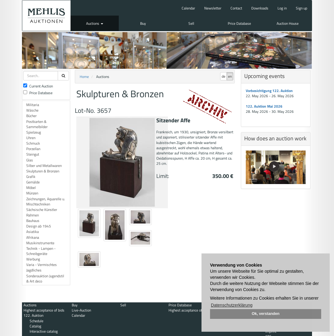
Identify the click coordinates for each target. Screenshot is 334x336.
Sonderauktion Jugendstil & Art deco (45, 278)
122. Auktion (33, 315)
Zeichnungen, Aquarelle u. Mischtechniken (45, 201)
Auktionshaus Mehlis (46, 15)
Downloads (259, 8)
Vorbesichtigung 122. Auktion (269, 91)
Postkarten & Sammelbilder (37, 124)
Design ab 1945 (38, 226)
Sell (191, 23)
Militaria (32, 105)
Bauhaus (32, 220)
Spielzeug (33, 132)
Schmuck (33, 143)
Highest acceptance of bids (44, 310)
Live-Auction (81, 310)
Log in (282, 8)
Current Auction (38, 86)
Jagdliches (34, 270)
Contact (236, 8)
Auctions (94, 23)
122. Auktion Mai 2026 (264, 106)
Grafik (30, 176)
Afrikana (32, 237)
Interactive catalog (44, 331)
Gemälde (33, 182)
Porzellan (33, 149)
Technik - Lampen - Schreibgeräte (41, 251)
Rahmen (32, 215)
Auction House (288, 23)
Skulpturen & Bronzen (42, 171)
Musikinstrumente (40, 243)
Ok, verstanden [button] (266, 314)
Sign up (301, 8)
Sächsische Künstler (41, 209)
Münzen (32, 193)
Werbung (33, 259)
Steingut (32, 154)
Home (84, 76)
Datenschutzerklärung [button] (231, 305)
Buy (143, 23)
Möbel (31, 187)
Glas (29, 160)
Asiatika (32, 231)
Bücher (31, 116)
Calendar (188, 8)
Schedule (36, 321)
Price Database (239, 23)
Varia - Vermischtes (41, 265)
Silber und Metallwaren (44, 165)
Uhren (30, 138)
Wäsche (32, 110)
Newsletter (212, 8)
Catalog (35, 326)
